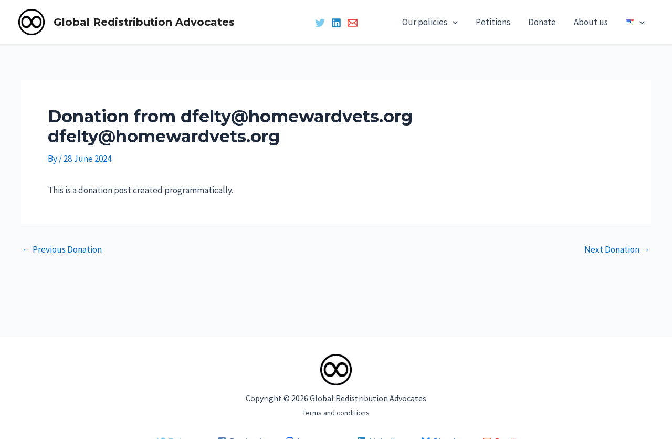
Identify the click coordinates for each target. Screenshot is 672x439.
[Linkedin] (336, 23)
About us (591, 22)
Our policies (430, 22)
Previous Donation (62, 249)
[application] (452, 22)
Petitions (493, 22)
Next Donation (617, 249)
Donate (542, 22)
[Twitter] (320, 23)
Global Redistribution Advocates (144, 22)
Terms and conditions (336, 412)
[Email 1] (353, 23)
